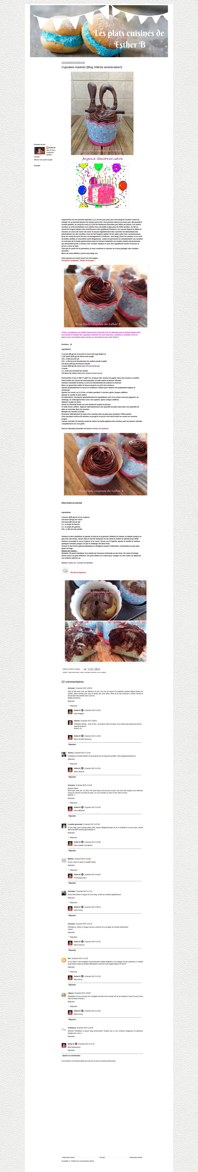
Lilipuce (71, 993)
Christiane (71, 891)
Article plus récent (68, 1157)
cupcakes (88, 672)
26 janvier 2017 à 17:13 (86, 1044)
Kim (69, 958)
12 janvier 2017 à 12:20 (84, 785)
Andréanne (72, 1028)
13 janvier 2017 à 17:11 (84, 891)
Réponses (73, 706)
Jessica (70, 753)
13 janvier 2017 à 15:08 (92, 842)
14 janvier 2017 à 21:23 (92, 976)
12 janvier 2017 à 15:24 (92, 768)
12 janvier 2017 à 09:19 (84, 688)
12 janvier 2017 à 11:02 (82, 753)
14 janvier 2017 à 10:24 (84, 924)
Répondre (71, 701)
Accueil (102, 1157)
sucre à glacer (101, 672)
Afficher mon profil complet (43, 160)
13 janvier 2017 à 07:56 (91, 824)
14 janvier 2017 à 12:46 (80, 958)
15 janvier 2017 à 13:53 (92, 736)
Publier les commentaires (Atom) (82, 1161)
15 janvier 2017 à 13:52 (92, 1011)
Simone (77, 721)
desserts (94, 672)
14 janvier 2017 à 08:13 (92, 874)
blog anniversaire (74, 672)
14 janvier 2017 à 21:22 (92, 942)
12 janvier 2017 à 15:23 (92, 710)
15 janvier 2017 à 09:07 (82, 993)
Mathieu (71, 859)
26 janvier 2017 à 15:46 (85, 1028)
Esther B (77, 710)
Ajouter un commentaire (71, 1056)
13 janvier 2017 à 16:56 (82, 859)
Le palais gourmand (75, 824)
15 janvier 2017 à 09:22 (88, 721)
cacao (82, 672)
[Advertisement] (102, 1137)
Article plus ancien (136, 1157)
